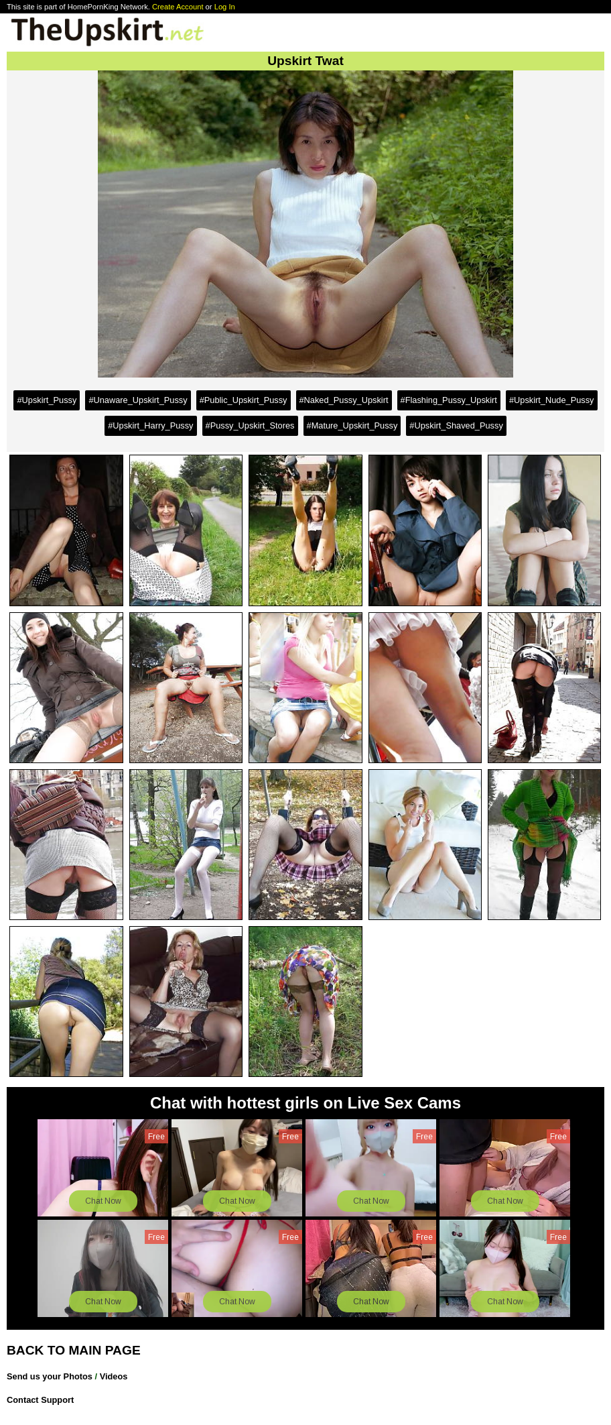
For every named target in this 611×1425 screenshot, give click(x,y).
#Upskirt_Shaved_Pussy (455, 425)
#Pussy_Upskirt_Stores (250, 425)
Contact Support (40, 1400)
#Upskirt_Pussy (46, 400)
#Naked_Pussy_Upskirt (344, 400)
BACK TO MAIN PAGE (74, 1350)
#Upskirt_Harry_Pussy (150, 425)
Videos (114, 1376)
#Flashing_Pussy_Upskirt (449, 400)
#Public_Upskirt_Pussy (243, 400)
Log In (224, 7)
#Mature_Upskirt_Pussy (352, 425)
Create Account (178, 7)
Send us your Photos (49, 1376)
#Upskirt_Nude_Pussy (551, 400)
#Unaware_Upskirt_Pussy (137, 400)
